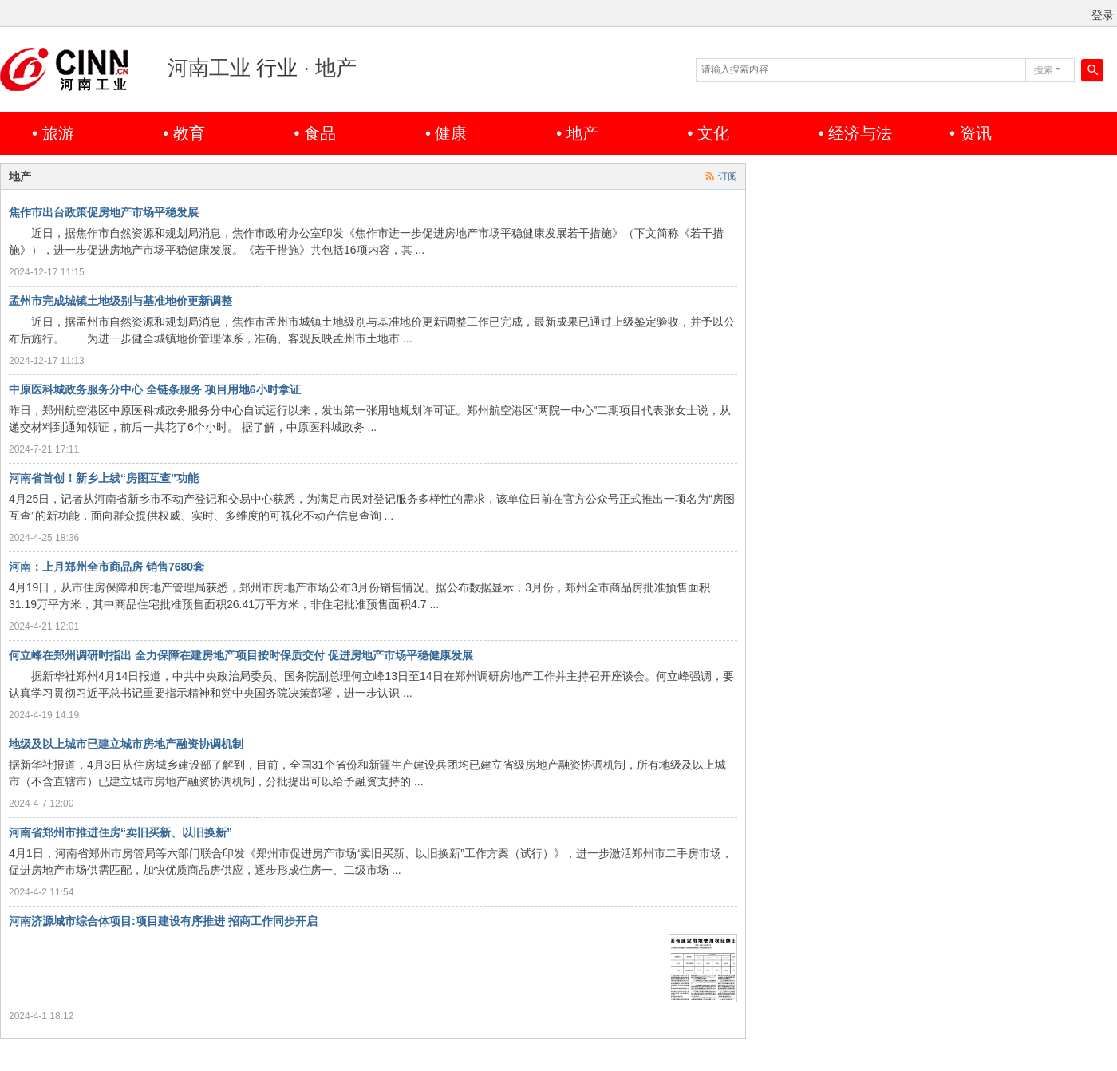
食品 (320, 133)
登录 (1102, 15)
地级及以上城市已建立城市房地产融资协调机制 (126, 743)
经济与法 (860, 133)
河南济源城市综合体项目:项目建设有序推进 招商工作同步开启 (163, 921)
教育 (189, 133)
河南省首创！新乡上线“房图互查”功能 (104, 478)
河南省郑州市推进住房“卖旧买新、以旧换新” (120, 832)
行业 (277, 68)
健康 (451, 133)
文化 (713, 133)
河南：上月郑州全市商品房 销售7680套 (106, 566)
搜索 (1043, 70)
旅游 (58, 133)
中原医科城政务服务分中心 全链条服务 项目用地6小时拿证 (155, 389)
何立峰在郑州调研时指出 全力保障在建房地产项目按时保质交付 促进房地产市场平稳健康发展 (241, 655)
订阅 (727, 176)
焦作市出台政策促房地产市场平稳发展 (104, 212)
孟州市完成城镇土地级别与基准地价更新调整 (120, 300)
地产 (582, 133)
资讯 (976, 133)
